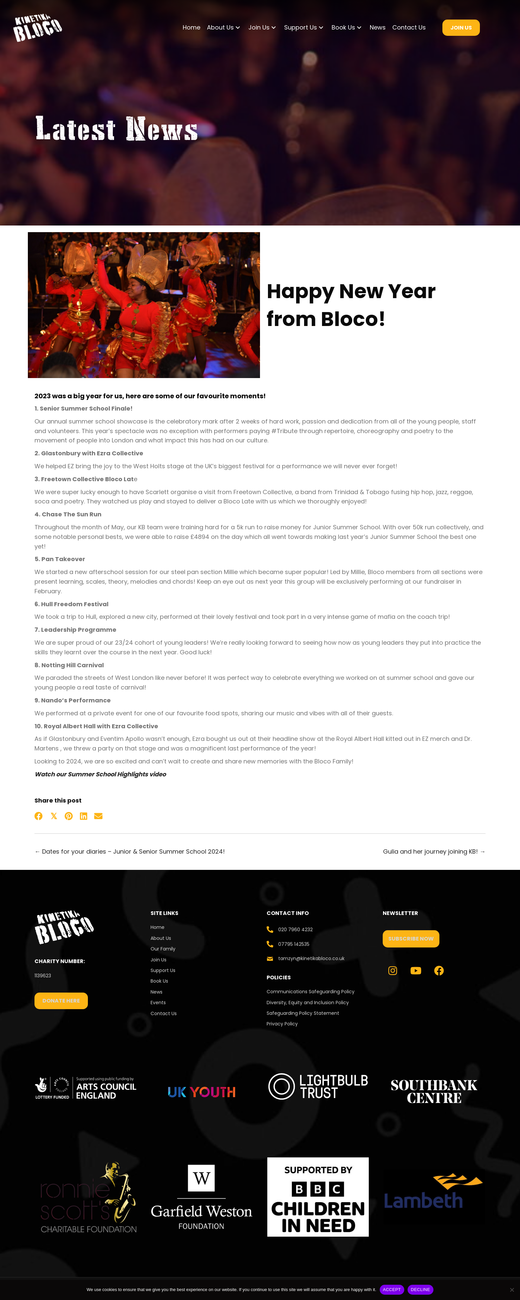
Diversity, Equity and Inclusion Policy (308, 1002)
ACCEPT (392, 1289)
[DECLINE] (511, 1289)
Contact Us (164, 1013)
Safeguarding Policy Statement (303, 1013)
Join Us (158, 959)
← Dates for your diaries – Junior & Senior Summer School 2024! (129, 851)
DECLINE (420, 1289)
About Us (161, 938)
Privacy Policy (282, 1023)
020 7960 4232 (295, 929)
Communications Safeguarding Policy (311, 991)
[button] (238, 28)
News (156, 992)
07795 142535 (293, 944)
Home (157, 927)
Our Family (163, 948)
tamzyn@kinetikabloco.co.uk (311, 958)
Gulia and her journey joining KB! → (434, 851)
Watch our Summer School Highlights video (100, 774)
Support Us (163, 970)
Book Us (159, 981)
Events (158, 1002)
